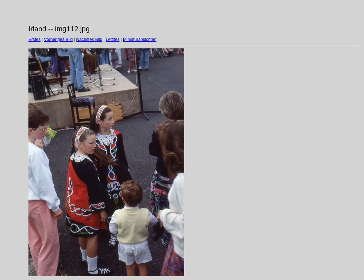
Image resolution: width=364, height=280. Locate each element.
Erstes (34, 39)
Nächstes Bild (89, 39)
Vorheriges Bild (58, 39)
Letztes (113, 39)
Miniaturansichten (139, 39)
